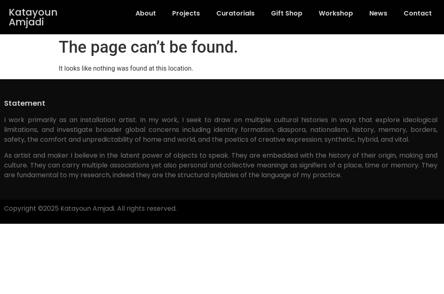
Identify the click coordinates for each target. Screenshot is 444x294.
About (145, 13)
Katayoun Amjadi (34, 17)
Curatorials (235, 13)
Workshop (336, 13)
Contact (418, 13)
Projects (186, 13)
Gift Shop (286, 13)
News (378, 13)
